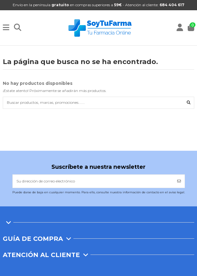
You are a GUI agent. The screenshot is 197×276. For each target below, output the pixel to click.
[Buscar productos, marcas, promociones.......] (188, 103)
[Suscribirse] (179, 181)
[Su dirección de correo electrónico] (93, 181)
